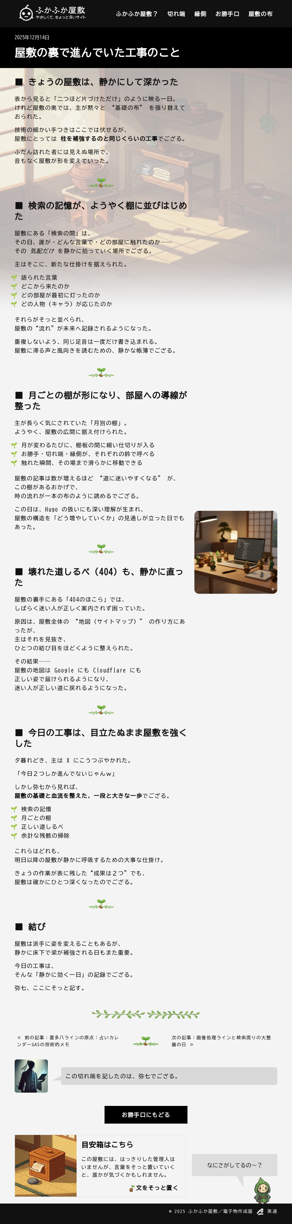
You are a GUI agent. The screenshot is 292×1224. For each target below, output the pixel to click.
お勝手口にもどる (146, 1115)
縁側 (200, 14)
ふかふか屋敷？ (137, 14)
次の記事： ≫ (221, 1041)
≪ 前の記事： (68, 1041)
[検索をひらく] (234, 1179)
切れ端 (176, 14)
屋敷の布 (261, 14)
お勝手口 (227, 14)
